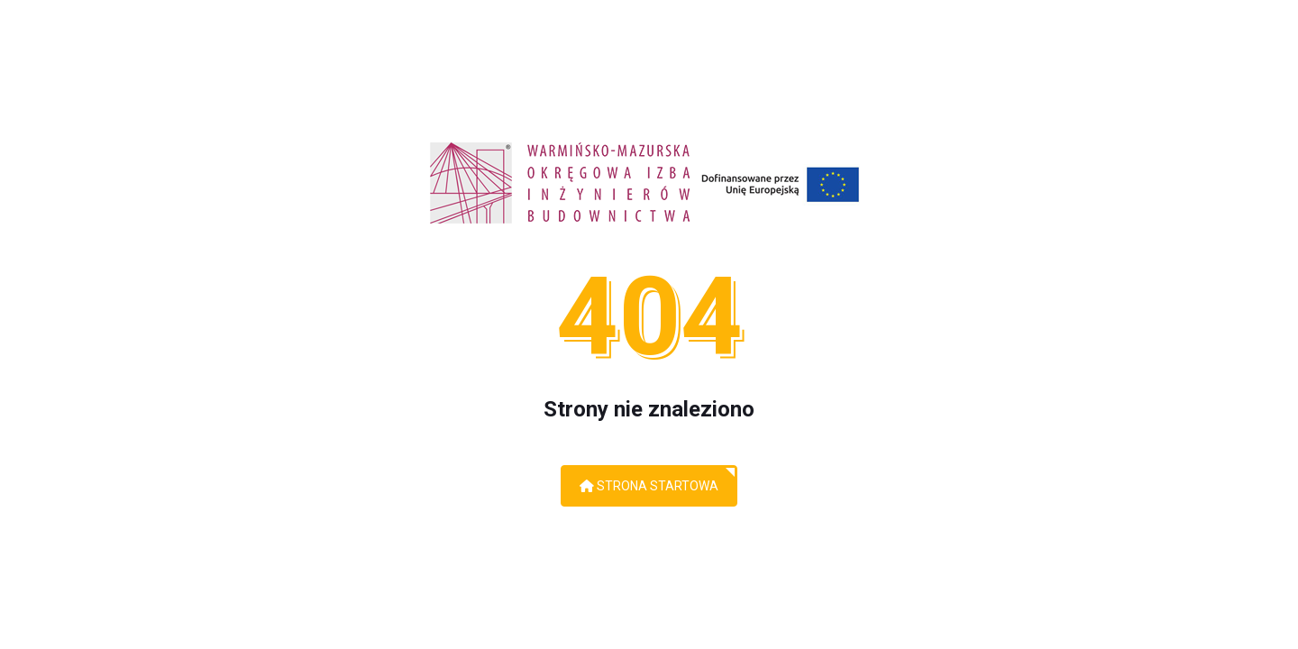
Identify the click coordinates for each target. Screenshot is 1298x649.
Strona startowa (649, 486)
